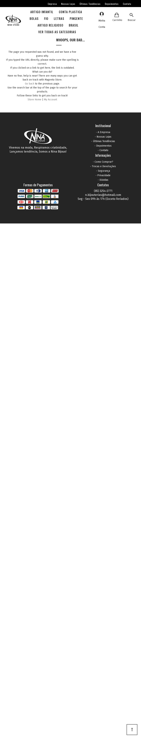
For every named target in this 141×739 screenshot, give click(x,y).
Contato (127, 4)
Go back (29, 83)
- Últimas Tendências (103, 141)
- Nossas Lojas (103, 136)
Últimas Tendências (90, 4)
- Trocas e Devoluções (103, 166)
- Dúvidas (103, 179)
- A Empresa (103, 132)
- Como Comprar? (103, 161)
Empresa (52, 4)
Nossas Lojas (68, 4)
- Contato (103, 150)
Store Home (34, 99)
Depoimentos (112, 4)
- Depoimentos (103, 145)
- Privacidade (103, 175)
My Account (50, 99)
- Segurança (103, 170)
